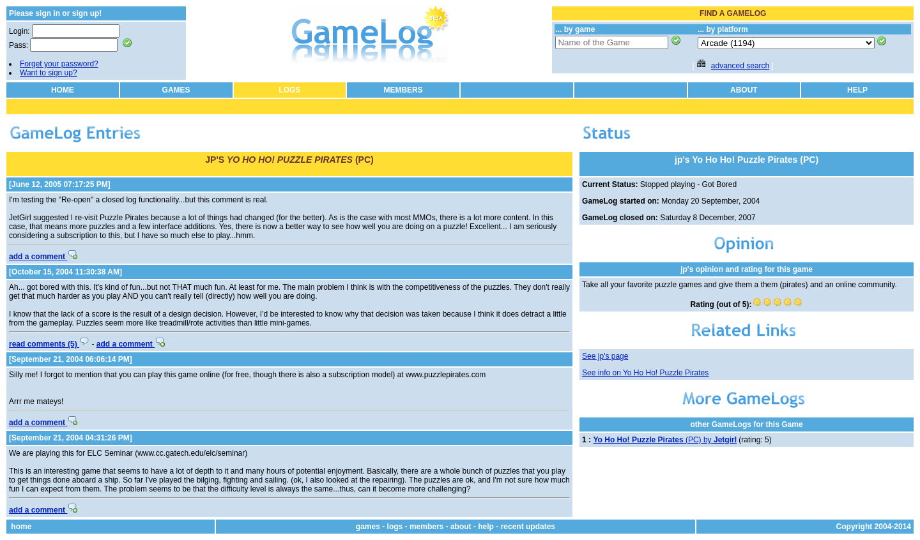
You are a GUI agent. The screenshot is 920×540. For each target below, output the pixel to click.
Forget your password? (59, 63)
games (368, 526)
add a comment (43, 256)
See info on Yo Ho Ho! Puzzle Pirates (645, 372)
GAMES (176, 90)
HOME (62, 90)
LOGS (289, 90)
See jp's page (605, 356)
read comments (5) (49, 344)
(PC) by (665, 439)
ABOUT (744, 90)
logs (395, 526)
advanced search (740, 65)
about (460, 526)
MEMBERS (402, 90)
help (486, 526)
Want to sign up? (48, 72)
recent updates (528, 526)
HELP (857, 90)
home (21, 526)
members (426, 526)
